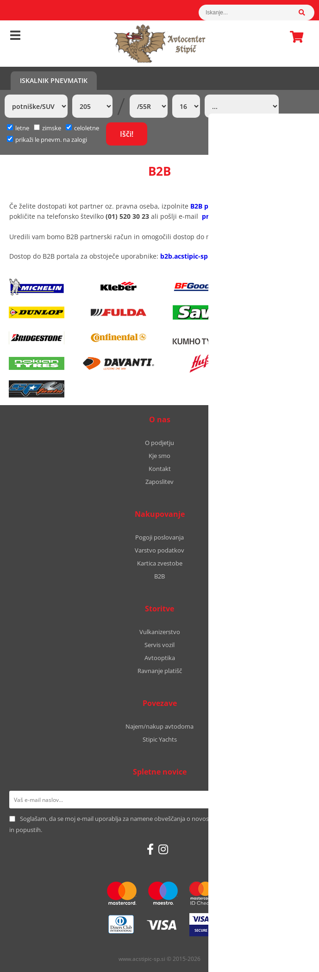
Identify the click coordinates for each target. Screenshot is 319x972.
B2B (159, 576)
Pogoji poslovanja (159, 537)
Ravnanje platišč (160, 671)
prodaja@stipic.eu (230, 216)
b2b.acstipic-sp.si (187, 256)
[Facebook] (150, 849)
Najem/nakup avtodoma (159, 726)
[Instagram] (163, 849)
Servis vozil (159, 645)
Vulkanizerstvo (159, 632)
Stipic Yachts (160, 739)
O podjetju (159, 442)
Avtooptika (159, 658)
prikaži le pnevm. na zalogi (51, 139)
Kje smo (159, 455)
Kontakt (160, 468)
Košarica (294, 36)
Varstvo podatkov (159, 550)
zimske (47, 128)
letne (18, 128)
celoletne (82, 128)
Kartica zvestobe (159, 563)
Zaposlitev (159, 481)
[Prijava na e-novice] (298, 799)
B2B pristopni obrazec (225, 206)
